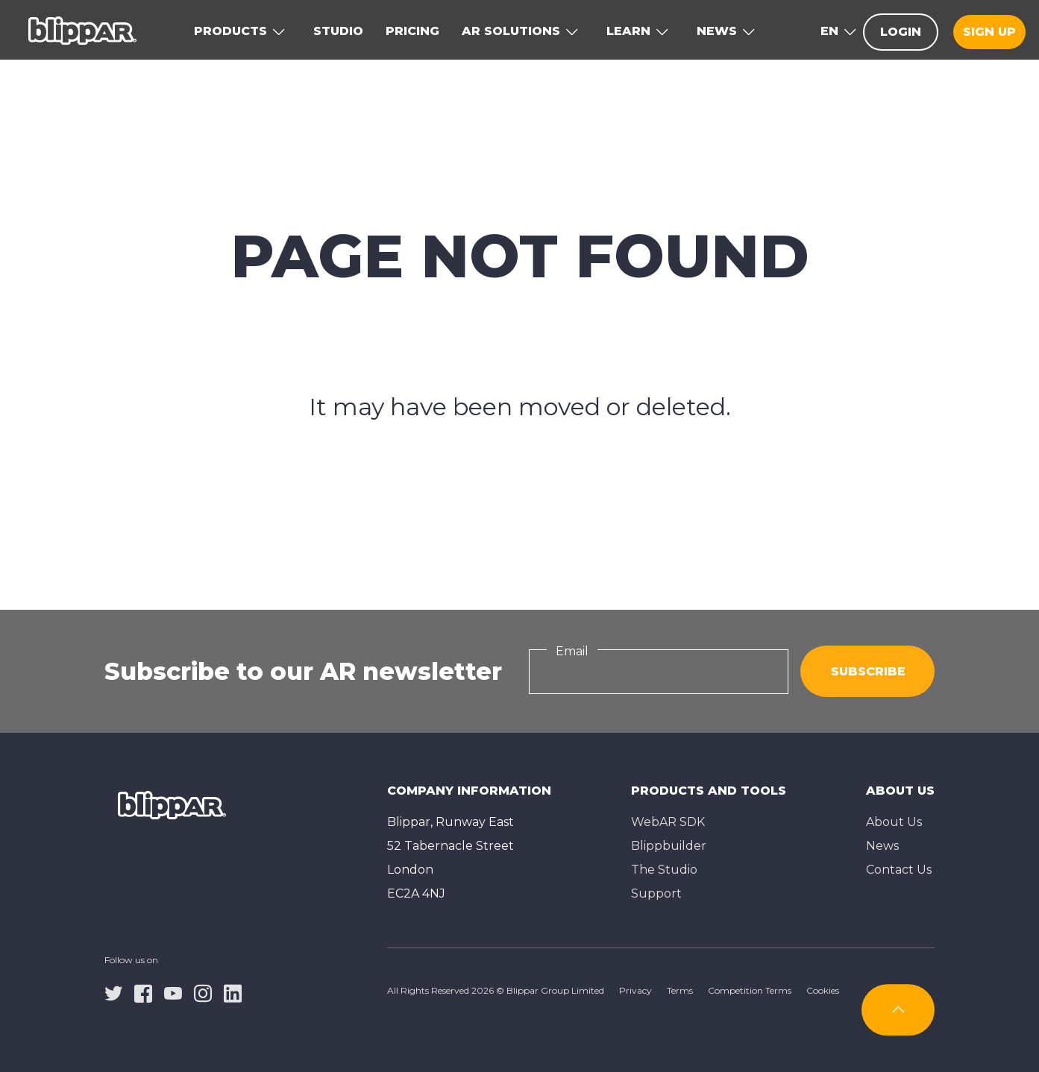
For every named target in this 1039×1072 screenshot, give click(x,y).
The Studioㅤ (664, 870)
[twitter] (113, 992)
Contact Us (899, 870)
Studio (338, 31)
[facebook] (143, 992)
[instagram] (203, 992)
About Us (894, 822)
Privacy (635, 990)
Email (572, 651)
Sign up (989, 32)
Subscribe (868, 671)
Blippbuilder (668, 846)
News (882, 846)
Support (656, 893)
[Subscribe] (898, 1009)
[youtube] (173, 992)
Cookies (822, 990)
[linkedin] (233, 992)
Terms (680, 990)
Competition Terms (749, 990)
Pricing (412, 31)
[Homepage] (82, 29)
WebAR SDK (668, 822)
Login (900, 32)
